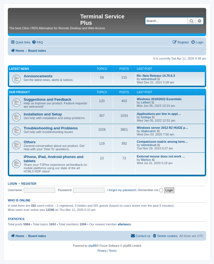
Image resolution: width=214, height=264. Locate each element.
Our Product (19, 92)
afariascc (124, 224)
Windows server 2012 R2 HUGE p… (162, 127)
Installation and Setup (43, 114)
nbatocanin (148, 131)
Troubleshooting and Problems (51, 128)
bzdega (146, 117)
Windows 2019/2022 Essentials (159, 99)
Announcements (38, 76)
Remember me (150, 190)
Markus (146, 159)
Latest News (19, 68)
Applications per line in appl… (159, 113)
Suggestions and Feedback (47, 99)
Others (30, 142)
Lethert (145, 102)
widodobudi (149, 79)
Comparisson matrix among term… (162, 141)
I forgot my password (121, 190)
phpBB (92, 245)
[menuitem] (37, 42)
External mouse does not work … (161, 156)
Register (29, 183)
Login (12, 183)
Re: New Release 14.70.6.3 (156, 75)
